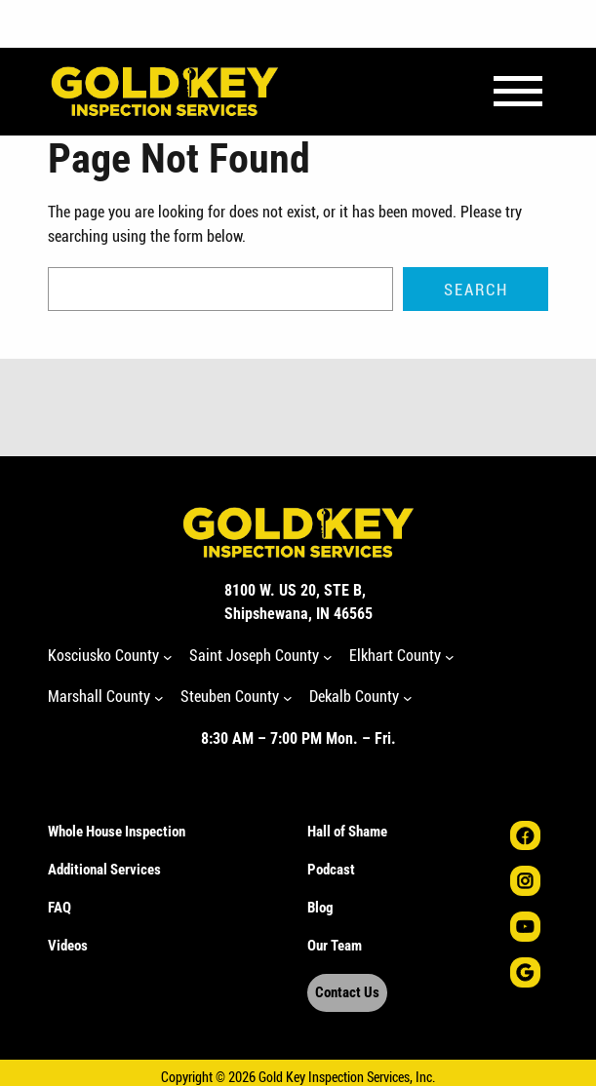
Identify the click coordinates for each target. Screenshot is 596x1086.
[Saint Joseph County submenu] (328, 656)
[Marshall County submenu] (159, 698)
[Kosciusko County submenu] (168, 656)
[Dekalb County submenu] (408, 698)
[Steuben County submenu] (288, 698)
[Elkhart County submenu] (450, 656)
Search (476, 289)
